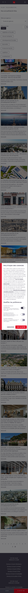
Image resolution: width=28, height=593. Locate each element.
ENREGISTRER (10, 327)
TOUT (21, 327)
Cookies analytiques (11, 314)
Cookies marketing (11, 320)
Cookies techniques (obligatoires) (11, 308)
